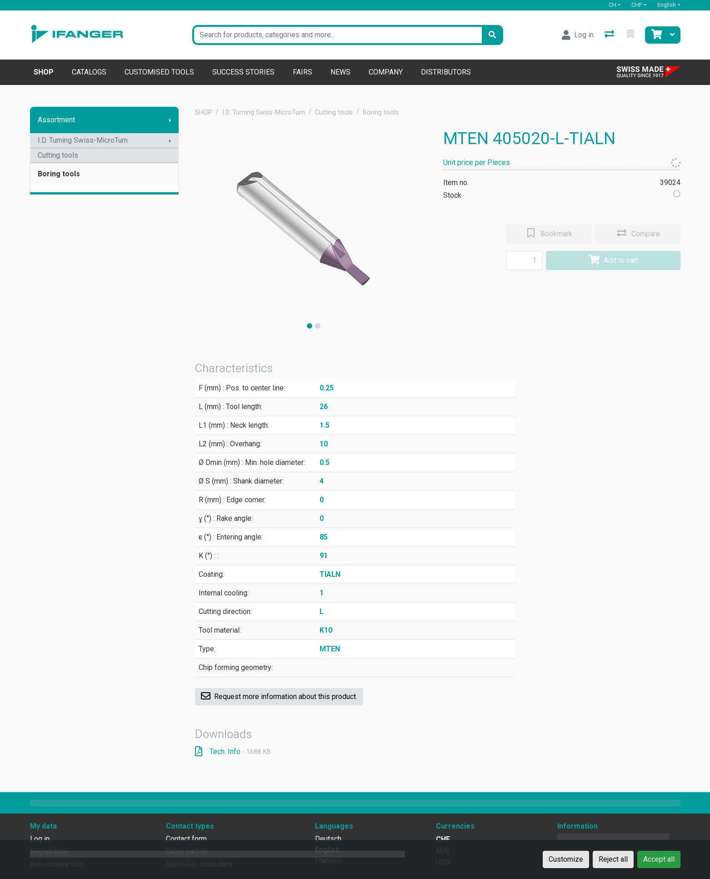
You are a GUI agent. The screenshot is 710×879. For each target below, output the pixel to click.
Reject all (613, 859)
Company (386, 72)
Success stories (243, 72)
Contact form (186, 838)
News (340, 72)
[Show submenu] (170, 120)
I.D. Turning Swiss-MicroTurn (83, 140)
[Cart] (655, 35)
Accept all (659, 859)
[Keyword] (337, 35)
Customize (566, 859)
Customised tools (159, 72)
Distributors (446, 72)
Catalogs (89, 72)
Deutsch (328, 838)
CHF (636, 4)
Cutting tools (58, 155)
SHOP (203, 112)
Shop (44, 72)
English (666, 4)
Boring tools (59, 174)
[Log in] (577, 35)
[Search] (492, 35)
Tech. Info (233, 751)
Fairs (302, 72)
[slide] (309, 326)
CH (612, 4)
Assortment (56, 119)
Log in (40, 838)
